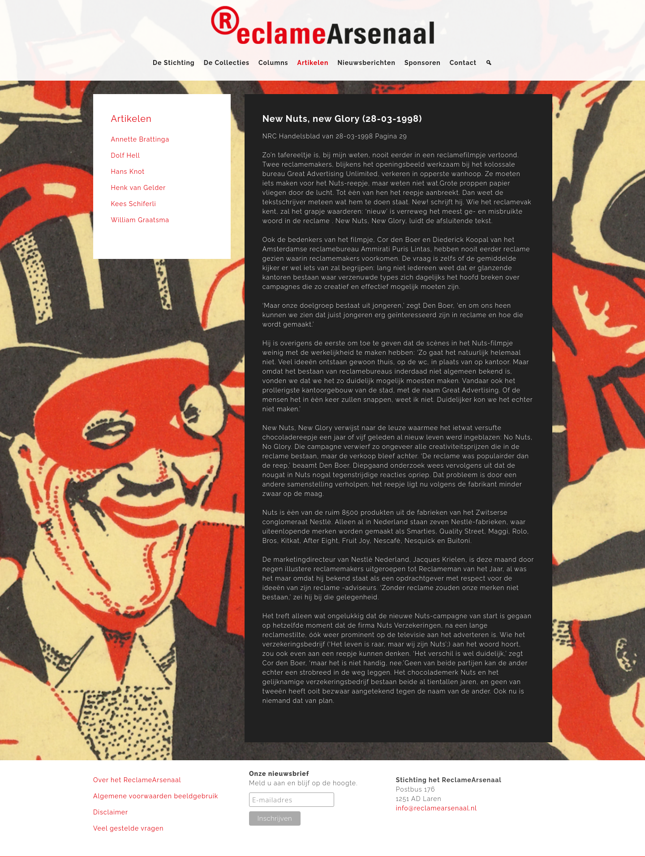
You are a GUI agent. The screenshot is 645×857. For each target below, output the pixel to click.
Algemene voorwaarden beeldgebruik (155, 796)
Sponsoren (422, 62)
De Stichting (174, 62)
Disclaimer (110, 812)
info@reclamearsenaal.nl (436, 808)
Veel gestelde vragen (128, 828)
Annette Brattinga (140, 139)
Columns (273, 62)
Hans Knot (128, 171)
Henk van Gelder (138, 187)
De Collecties (226, 62)
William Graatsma (140, 220)
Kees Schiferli (133, 203)
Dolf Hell (125, 155)
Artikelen (313, 62)
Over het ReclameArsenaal (137, 780)
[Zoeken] (489, 63)
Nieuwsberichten (366, 62)
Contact (463, 62)
